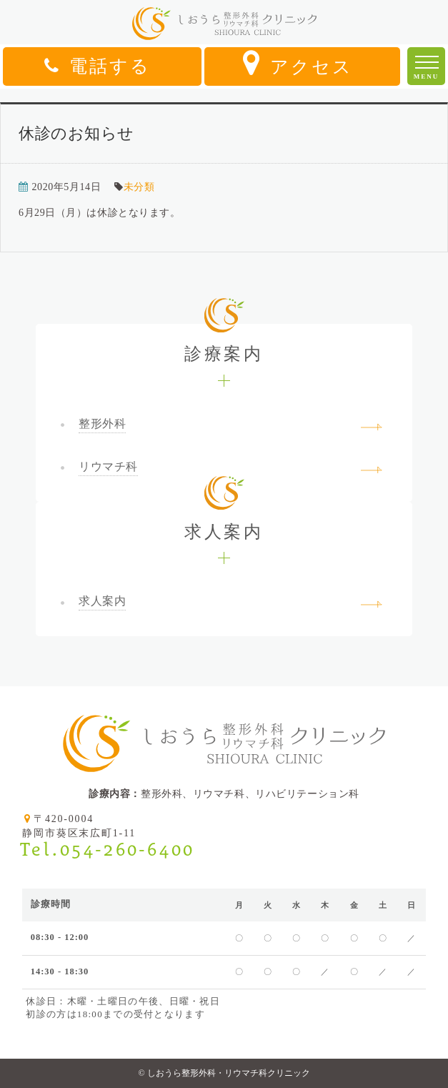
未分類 (139, 187)
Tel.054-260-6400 (107, 849)
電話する (97, 66)
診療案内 (223, 343)
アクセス (298, 63)
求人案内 (223, 521)
